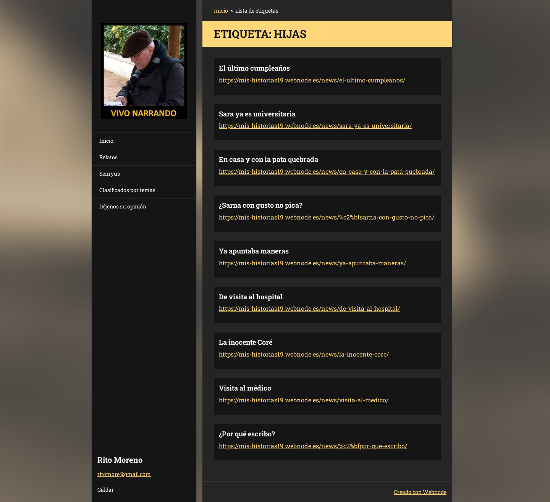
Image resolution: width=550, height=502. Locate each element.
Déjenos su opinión (122, 206)
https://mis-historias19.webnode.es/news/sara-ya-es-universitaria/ (315, 125)
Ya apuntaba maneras (254, 250)
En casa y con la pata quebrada (268, 159)
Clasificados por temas (127, 190)
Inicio (106, 140)
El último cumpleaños (254, 68)
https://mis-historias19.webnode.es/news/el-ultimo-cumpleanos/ (312, 80)
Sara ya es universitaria (257, 113)
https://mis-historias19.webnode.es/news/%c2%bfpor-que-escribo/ (313, 446)
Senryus (109, 173)
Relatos (108, 157)
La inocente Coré (245, 342)
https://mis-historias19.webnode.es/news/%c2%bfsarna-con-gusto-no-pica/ (326, 217)
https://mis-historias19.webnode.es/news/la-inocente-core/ (304, 354)
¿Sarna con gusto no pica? (260, 205)
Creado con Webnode (420, 492)
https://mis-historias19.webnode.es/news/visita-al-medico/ (303, 400)
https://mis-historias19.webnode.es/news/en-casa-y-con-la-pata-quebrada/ (327, 171)
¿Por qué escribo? (247, 433)
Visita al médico (245, 387)
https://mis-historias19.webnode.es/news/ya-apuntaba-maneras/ (312, 263)
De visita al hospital (251, 296)
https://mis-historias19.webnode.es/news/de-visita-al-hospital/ (309, 308)
